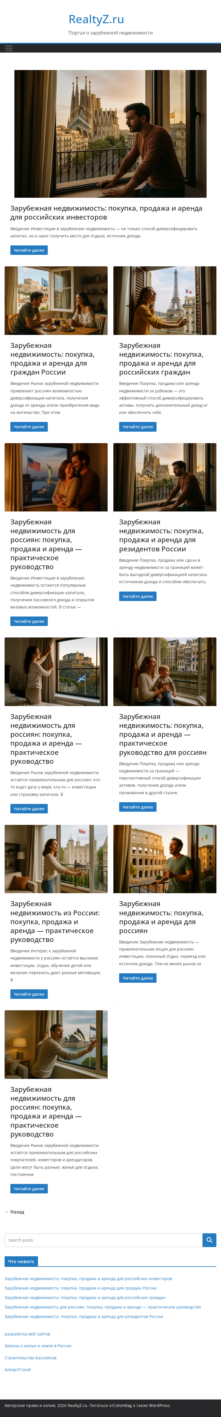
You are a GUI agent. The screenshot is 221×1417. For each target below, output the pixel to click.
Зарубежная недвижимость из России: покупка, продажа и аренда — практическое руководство (55, 921)
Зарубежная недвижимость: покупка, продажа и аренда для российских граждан (161, 358)
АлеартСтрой (18, 1369)
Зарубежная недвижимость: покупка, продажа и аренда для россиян (161, 917)
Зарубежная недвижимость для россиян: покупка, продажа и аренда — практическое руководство (46, 544)
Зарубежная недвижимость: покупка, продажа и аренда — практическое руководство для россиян (163, 734)
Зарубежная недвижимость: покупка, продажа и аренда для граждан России (52, 358)
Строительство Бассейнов (30, 1357)
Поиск (209, 1240)
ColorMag (122, 1405)
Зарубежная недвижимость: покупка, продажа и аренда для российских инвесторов (106, 212)
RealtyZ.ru (96, 19)
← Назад (14, 1212)
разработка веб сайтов (27, 1334)
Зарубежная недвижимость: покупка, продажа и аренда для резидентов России (161, 535)
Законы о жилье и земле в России (38, 1345)
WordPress (159, 1405)
